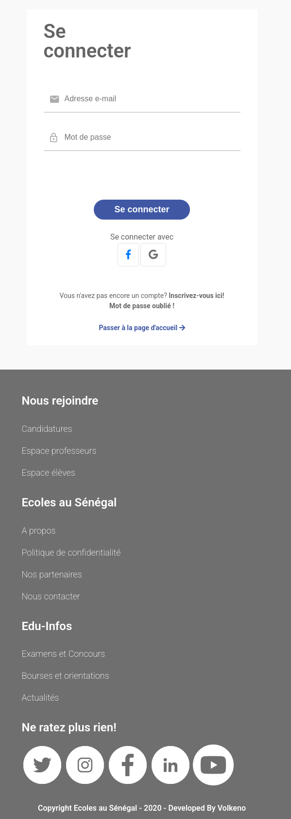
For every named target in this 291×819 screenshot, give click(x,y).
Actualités (40, 697)
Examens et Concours (63, 654)
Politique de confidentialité (71, 552)
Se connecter (141, 209)
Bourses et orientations (65, 675)
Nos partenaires (52, 574)
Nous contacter (51, 596)
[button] (128, 254)
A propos (39, 530)
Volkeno (232, 808)
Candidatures (47, 429)
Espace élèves (48, 472)
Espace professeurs (59, 451)
